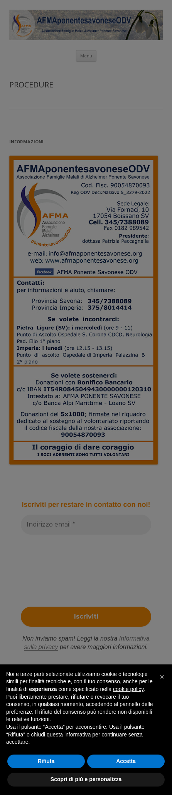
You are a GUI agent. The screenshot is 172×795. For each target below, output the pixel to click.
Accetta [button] (126, 761)
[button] (162, 677)
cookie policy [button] (128, 689)
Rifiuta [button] (46, 761)
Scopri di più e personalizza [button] (86, 779)
